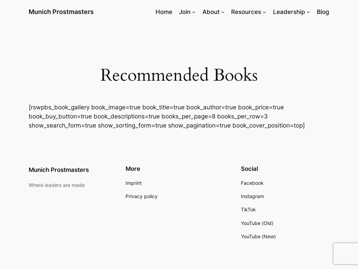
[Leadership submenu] (308, 12)
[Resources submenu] (264, 12)
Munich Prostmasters (61, 11)
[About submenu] (222, 12)
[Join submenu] (193, 12)
